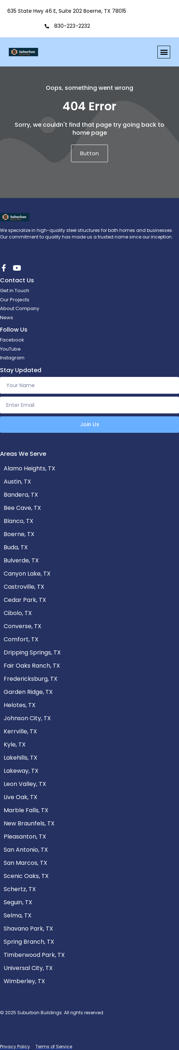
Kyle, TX (15, 744)
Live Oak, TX (20, 797)
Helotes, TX (20, 705)
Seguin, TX (18, 902)
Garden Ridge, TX (28, 692)
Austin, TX (17, 481)
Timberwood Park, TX (34, 955)
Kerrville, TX (20, 731)
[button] (163, 52)
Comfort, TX (21, 639)
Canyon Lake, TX (27, 573)
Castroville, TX (24, 587)
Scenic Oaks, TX (26, 876)
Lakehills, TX (20, 757)
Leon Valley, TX (25, 784)
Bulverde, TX (21, 560)
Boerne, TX (19, 534)
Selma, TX (17, 915)
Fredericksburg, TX (30, 679)
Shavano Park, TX (28, 928)
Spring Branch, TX (29, 942)
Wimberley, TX (24, 981)
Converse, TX (22, 626)
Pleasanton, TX (25, 836)
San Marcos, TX (25, 863)
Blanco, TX (18, 521)
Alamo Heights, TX (29, 468)
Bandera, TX (21, 494)
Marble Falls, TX (26, 810)
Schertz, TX (20, 889)
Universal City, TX (28, 968)
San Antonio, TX (26, 849)
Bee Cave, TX (22, 508)
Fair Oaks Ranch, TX (32, 665)
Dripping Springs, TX (32, 652)
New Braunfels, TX (29, 823)
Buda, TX (16, 547)
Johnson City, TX (27, 718)
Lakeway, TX (21, 771)
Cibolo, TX (18, 613)
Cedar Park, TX (25, 600)
